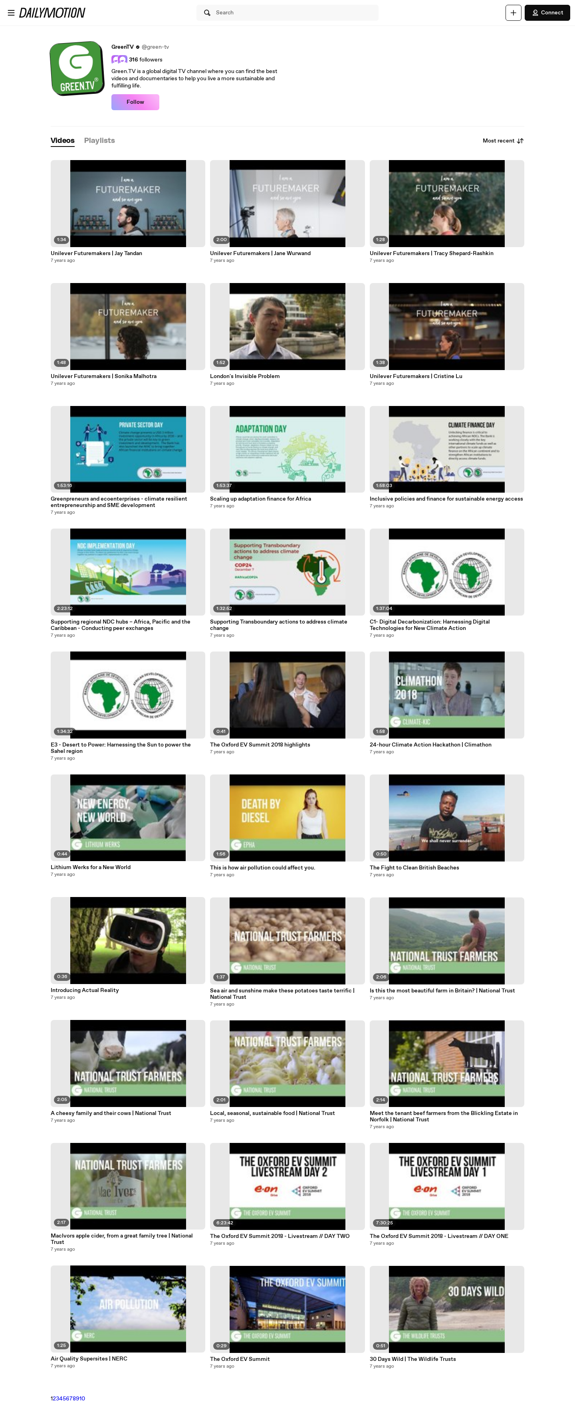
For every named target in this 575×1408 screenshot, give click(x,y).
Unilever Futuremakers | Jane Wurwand (260, 253)
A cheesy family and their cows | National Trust (111, 1113)
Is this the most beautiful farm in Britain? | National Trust (442, 991)
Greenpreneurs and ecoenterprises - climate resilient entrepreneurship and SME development (119, 502)
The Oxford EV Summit (240, 1359)
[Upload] (513, 13)
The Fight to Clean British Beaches (414, 868)
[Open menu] (11, 13)
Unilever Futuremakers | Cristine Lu (416, 376)
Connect (547, 13)
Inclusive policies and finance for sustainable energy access (446, 499)
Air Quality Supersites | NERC (89, 1359)
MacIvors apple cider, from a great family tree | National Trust (122, 1239)
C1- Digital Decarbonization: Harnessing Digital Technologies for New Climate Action (430, 625)
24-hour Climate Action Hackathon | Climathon (431, 745)
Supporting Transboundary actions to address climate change (278, 625)
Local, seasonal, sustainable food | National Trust (272, 1113)
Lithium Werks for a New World (91, 867)
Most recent (503, 141)
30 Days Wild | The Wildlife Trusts (413, 1359)
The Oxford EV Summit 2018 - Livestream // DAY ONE (439, 1236)
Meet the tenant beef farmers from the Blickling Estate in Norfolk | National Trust (444, 1116)
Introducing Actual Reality (85, 990)
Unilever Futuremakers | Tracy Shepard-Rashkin (432, 253)
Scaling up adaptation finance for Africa (260, 499)
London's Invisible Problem (245, 376)
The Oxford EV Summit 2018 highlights (260, 745)
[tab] (63, 141)
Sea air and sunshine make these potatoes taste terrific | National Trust (282, 994)
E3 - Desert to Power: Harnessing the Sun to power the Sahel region (121, 748)
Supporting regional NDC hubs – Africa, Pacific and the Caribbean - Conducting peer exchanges (120, 625)
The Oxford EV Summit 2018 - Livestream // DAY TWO (280, 1236)
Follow (135, 102)
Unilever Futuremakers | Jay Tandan (96, 253)
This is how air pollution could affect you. (262, 868)
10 (82, 1398)
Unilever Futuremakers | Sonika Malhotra (104, 376)
